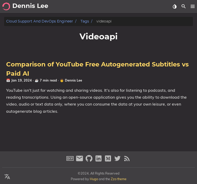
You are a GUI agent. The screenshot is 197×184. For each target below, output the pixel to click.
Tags (85, 21)
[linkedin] (99, 160)
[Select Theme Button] (174, 6)
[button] (192, 6)
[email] (80, 160)
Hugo (94, 179)
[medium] (108, 160)
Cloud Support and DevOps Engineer (39, 21)
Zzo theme (118, 179)
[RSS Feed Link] (127, 160)
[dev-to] (70, 160)
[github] (89, 160)
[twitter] (118, 160)
